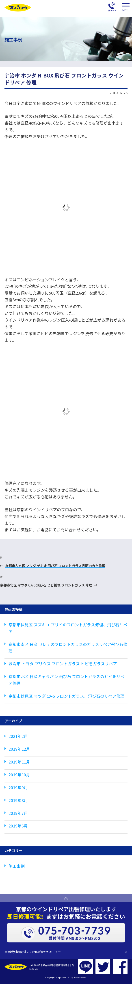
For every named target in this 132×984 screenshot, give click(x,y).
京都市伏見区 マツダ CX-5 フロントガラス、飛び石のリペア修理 (66, 696)
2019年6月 (18, 826)
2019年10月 (19, 774)
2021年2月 (18, 736)
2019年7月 (18, 813)
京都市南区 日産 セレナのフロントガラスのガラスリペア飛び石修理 (68, 647)
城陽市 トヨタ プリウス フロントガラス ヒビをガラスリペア (63, 663)
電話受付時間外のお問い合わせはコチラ (66, 951)
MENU (126, 7)
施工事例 (17, 866)
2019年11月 (19, 762)
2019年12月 (19, 749)
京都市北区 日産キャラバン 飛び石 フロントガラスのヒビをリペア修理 (66, 679)
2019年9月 (18, 787)
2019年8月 (18, 800)
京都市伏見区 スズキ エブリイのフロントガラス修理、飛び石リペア (68, 628)
